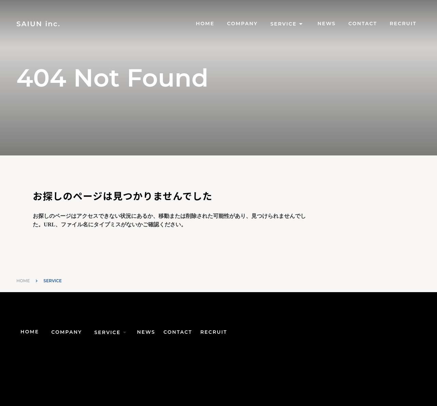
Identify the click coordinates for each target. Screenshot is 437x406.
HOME (205, 23)
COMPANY (242, 23)
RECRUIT (403, 23)
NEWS (327, 23)
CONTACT (363, 23)
